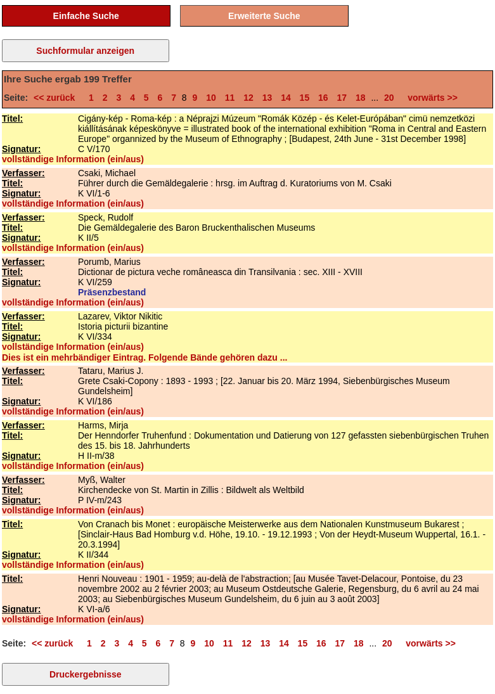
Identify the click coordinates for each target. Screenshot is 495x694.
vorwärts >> (430, 98)
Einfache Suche (86, 16)
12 (248, 98)
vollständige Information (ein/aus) (73, 159)
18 (361, 98)
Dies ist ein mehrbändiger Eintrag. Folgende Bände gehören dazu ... (144, 357)
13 (267, 98)
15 (305, 98)
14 (286, 98)
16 (323, 98)
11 (230, 98)
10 (211, 98)
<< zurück (57, 98)
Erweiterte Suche (264, 16)
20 (389, 98)
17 (342, 98)
